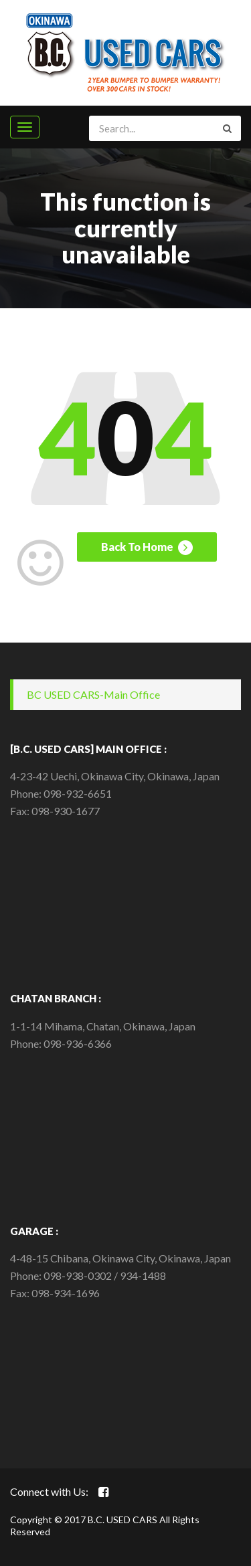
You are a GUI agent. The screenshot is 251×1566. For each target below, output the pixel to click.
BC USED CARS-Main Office (93, 694)
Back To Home (147, 547)
